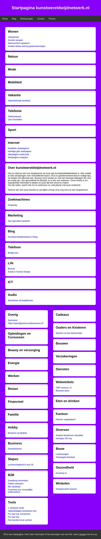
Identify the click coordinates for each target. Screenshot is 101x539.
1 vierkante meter (16, 508)
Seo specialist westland (19, 221)
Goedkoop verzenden (18, 480)
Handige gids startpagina (19, 151)
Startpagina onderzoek (18, 154)
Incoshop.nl (61, 473)
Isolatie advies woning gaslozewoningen (26, 46)
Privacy (52, 19)
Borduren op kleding (17, 433)
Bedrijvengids (26, 19)
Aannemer (13, 320)
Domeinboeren (15, 449)
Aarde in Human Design (19, 272)
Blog (14, 19)
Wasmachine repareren (19, 43)
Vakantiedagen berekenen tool (22, 511)
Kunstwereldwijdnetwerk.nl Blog (22, 237)
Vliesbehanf (13, 37)
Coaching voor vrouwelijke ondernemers (20, 491)
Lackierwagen (62, 454)
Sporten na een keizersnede (69, 333)
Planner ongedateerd (65, 419)
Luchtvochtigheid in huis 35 (20, 465)
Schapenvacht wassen (66, 489)
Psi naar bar (13, 517)
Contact (40, 19)
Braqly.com (13, 253)
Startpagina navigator (18, 157)
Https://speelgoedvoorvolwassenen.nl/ (25, 323)
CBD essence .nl (63, 388)
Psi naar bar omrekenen (19, 514)
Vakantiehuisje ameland (19, 100)
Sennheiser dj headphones (20, 300)
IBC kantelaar (14, 487)
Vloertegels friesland (65, 457)
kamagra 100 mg (64, 438)
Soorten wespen (15, 40)
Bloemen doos (62, 391)
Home (5, 19)
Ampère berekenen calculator (69, 435)
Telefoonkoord (14, 116)
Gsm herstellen (15, 119)
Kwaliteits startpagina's (18, 148)
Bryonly (11, 269)
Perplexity (12, 205)
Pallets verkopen (15, 483)
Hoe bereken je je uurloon (20, 520)
